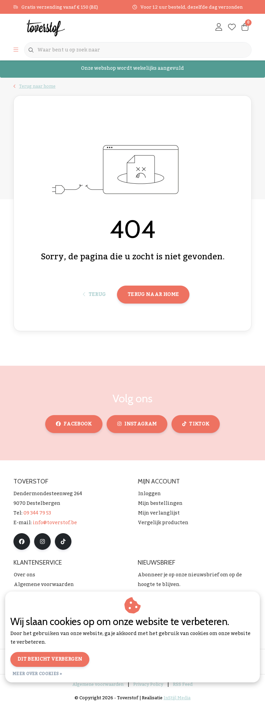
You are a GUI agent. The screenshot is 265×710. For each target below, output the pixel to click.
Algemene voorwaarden (98, 687)
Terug (94, 297)
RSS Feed (183, 687)
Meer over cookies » (37, 673)
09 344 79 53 (37, 516)
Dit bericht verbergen (50, 659)
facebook (74, 427)
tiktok (195, 427)
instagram (137, 427)
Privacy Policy (148, 687)
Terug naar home (153, 297)
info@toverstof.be (55, 525)
